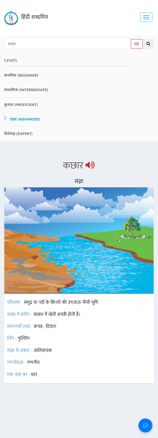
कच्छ (39, 326)
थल (34, 374)
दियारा (51, 326)
